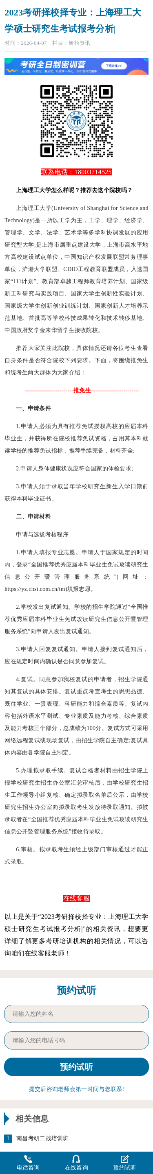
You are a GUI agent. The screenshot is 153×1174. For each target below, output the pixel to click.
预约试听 (124, 1162)
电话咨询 (28, 1162)
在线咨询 (76, 1162)
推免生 (140, 360)
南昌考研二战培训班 (42, 1139)
